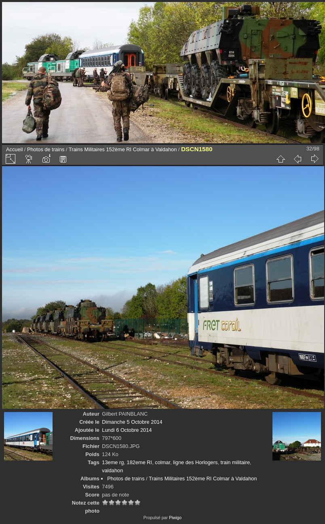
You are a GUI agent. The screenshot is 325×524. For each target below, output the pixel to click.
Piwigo (175, 517)
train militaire (235, 462)
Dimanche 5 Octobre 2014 (132, 422)
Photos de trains (45, 149)
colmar (162, 462)
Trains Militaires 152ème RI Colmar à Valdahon (123, 149)
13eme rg (113, 462)
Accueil (14, 149)
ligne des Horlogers (195, 462)
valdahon (112, 470)
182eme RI (139, 462)
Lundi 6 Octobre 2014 (127, 430)
